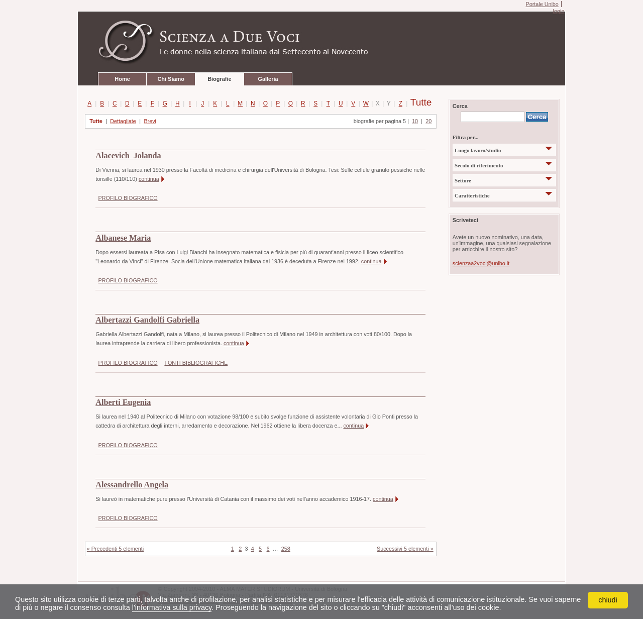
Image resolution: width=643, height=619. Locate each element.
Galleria (268, 79)
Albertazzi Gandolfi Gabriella (147, 320)
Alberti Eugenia (123, 402)
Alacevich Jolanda (128, 155)
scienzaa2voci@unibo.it (481, 263)
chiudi (607, 600)
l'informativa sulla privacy (171, 607)
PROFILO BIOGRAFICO (128, 198)
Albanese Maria (123, 238)
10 (415, 121)
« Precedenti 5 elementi (115, 549)
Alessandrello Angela (131, 484)
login (558, 11)
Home (122, 79)
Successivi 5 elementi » (405, 549)
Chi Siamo (170, 79)
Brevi (150, 121)
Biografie (219, 79)
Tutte (415, 103)
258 (285, 549)
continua (149, 179)
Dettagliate (123, 121)
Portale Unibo (541, 4)
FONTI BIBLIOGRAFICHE (196, 363)
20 (428, 121)
